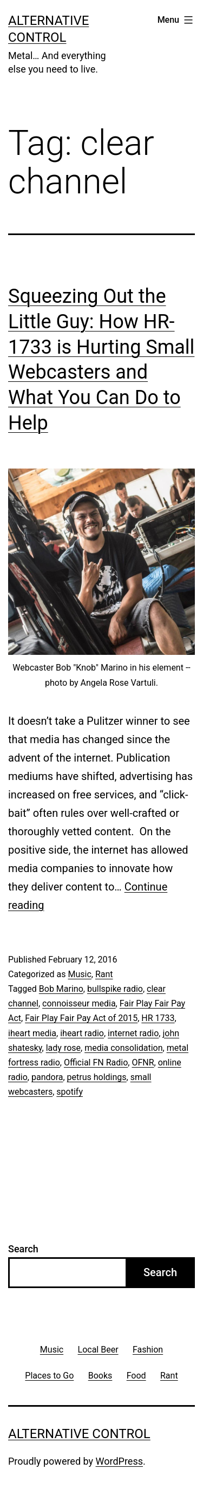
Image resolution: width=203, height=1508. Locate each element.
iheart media (32, 1033)
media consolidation (123, 1048)
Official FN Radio (96, 1062)
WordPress (119, 1461)
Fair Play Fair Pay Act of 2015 (81, 1018)
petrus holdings (97, 1077)
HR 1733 (157, 1018)
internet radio (133, 1033)
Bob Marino (61, 989)
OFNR (143, 1062)
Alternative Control (79, 1433)
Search (23, 1248)
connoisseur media (79, 1003)
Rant (104, 974)
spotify (69, 1092)
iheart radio (82, 1033)
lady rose (63, 1048)
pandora (47, 1077)
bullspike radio (115, 989)
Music (79, 974)
